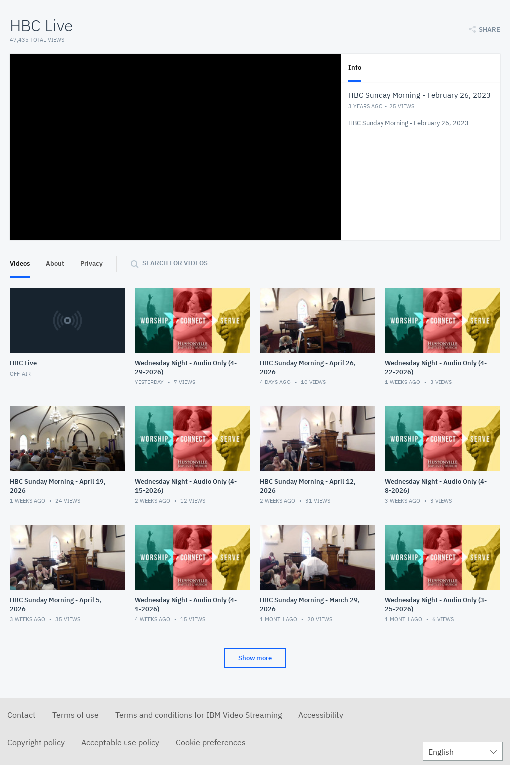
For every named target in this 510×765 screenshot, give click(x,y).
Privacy (91, 263)
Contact (21, 715)
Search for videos (175, 263)
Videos (20, 263)
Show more (255, 658)
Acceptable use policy (120, 742)
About (55, 263)
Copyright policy (36, 742)
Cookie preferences (211, 742)
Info (354, 67)
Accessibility (320, 715)
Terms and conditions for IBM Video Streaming (198, 715)
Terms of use (75, 715)
